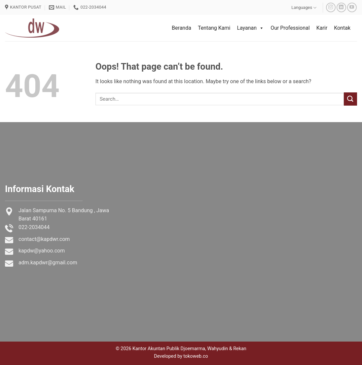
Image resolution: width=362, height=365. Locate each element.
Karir (321, 28)
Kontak (342, 28)
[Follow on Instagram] (331, 7)
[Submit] (350, 98)
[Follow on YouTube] (352, 7)
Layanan (250, 28)
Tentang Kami (214, 28)
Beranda (181, 28)
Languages (303, 8)
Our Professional (290, 28)
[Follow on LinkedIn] (341, 7)
